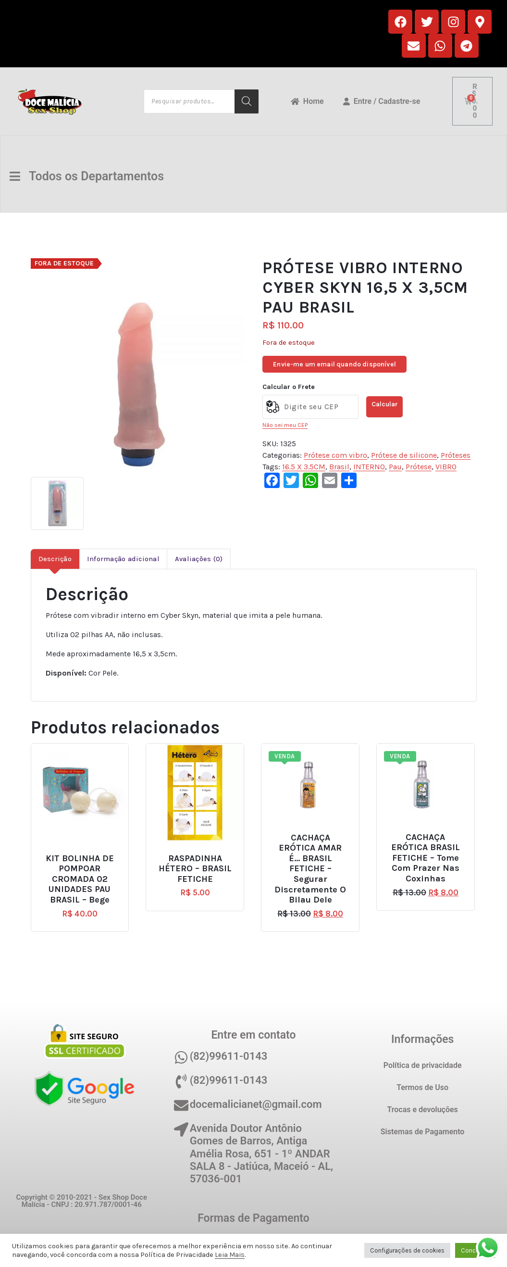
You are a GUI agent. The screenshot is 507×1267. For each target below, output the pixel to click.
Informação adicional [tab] (123, 559)
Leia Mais (230, 1255)
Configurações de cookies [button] (407, 1250)
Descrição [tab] (55, 559)
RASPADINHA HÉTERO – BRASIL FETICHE (195, 868)
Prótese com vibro (335, 455)
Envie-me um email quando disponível (334, 364)
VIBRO (446, 466)
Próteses (455, 455)
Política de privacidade (422, 1065)
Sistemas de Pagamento (423, 1131)
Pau (395, 466)
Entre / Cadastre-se (381, 101)
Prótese (419, 466)
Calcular (384, 404)
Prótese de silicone (404, 455)
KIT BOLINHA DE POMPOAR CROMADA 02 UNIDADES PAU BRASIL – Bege (80, 879)
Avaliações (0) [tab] (199, 559)
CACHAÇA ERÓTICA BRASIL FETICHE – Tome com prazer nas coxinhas (425, 858)
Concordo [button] (475, 1250)
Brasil (339, 466)
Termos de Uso (422, 1087)
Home (307, 101)
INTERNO (369, 466)
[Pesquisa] (247, 101)
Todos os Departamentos (89, 176)
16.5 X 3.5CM (303, 466)
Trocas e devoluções (422, 1109)
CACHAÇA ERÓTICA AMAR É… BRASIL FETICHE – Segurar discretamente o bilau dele (310, 869)
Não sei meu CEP (285, 425)
